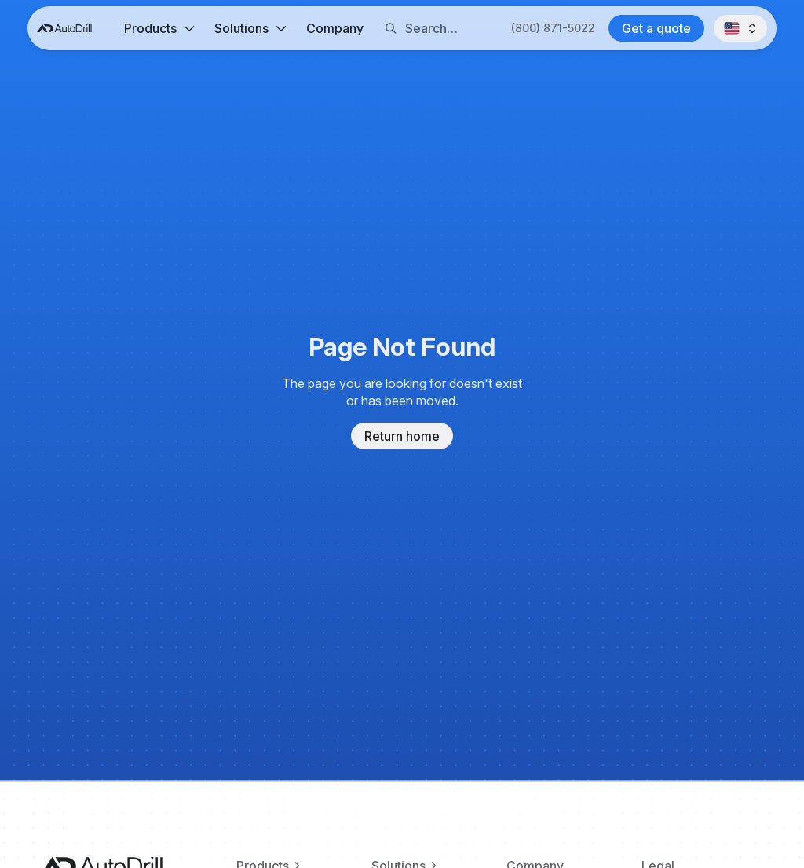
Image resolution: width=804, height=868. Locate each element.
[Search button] (391, 28)
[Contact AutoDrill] (656, 28)
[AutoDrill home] (64, 28)
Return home (402, 436)
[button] (159, 28)
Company (335, 28)
